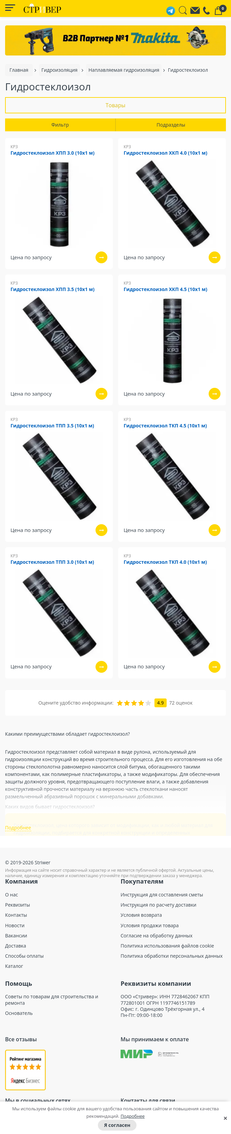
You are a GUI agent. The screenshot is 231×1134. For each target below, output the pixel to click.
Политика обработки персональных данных (172, 956)
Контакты (16, 915)
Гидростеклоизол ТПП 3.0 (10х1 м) (52, 562)
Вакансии (16, 936)
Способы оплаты (24, 956)
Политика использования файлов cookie (167, 946)
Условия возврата (141, 915)
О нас (11, 895)
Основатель (19, 1013)
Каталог (14, 966)
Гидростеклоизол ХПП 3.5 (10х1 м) (52, 289)
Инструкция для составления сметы (162, 895)
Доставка (15, 946)
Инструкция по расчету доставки (158, 905)
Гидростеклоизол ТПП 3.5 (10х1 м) (52, 426)
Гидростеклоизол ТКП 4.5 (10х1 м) (165, 426)
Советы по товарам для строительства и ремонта (51, 1000)
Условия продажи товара (150, 925)
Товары (116, 105)
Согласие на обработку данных (156, 936)
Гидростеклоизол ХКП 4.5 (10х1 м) (165, 289)
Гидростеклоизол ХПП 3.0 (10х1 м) (52, 153)
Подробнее (133, 1116)
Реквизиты (17, 905)
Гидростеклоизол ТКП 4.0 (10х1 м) (165, 562)
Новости (14, 925)
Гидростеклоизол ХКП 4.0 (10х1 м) (165, 153)
